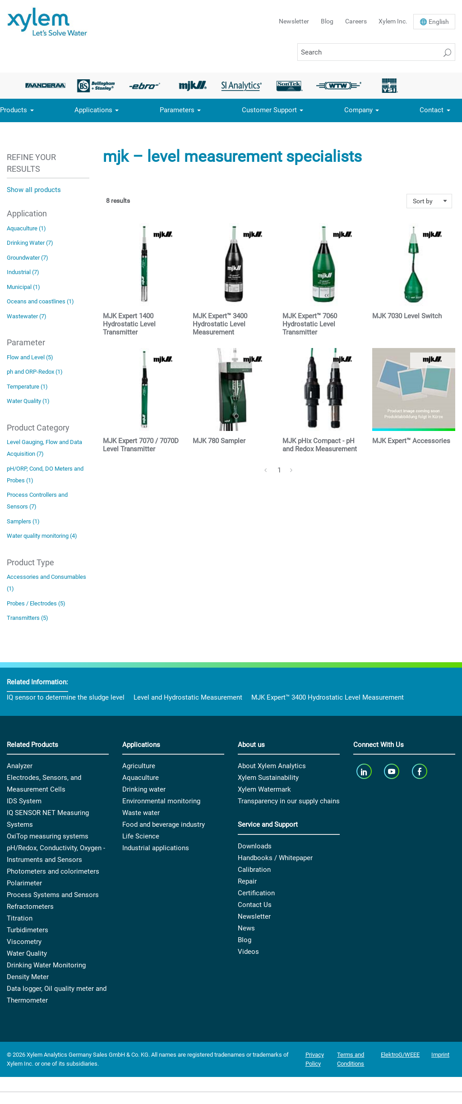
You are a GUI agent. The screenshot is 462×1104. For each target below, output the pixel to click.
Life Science (140, 836)
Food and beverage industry (163, 824)
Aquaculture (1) (26, 228)
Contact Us (255, 905)
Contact (432, 110)
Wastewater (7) (26, 316)
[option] (47, 86)
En (439, 21)
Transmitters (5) (27, 617)
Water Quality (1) (28, 401)
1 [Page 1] (279, 470)
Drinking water (144, 789)
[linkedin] (364, 771)
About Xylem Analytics (272, 766)
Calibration (254, 870)
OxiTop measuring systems (47, 836)
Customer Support (269, 110)
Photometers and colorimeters (53, 871)
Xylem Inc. (393, 21)
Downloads (255, 846)
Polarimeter (24, 883)
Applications (93, 110)
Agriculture (138, 766)
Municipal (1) (23, 287)
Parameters (177, 110)
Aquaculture (140, 778)
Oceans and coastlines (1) (40, 301)
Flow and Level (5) (30, 357)
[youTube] (392, 771)
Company (358, 110)
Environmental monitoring (161, 801)
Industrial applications (155, 848)
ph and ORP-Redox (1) (35, 371)
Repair (247, 881)
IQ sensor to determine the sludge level (66, 697)
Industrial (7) (23, 272)
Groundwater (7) (27, 257)
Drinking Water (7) (30, 242)
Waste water (141, 813)
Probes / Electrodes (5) (36, 603)
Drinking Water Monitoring (46, 965)
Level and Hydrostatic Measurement (188, 697)
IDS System (24, 801)
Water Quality (27, 953)
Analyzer (19, 766)
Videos (248, 952)
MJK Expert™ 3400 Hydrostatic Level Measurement (327, 697)
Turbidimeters (27, 930)
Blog (327, 21)
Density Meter (28, 977)
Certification (256, 893)
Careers (356, 21)
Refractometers (30, 906)
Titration (19, 918)
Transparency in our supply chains (289, 801)
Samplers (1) (23, 521)
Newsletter (294, 21)
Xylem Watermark (264, 789)
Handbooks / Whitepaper (275, 858)
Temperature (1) (27, 386)
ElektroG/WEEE (400, 1054)
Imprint (440, 1054)
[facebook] (420, 771)
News (246, 928)
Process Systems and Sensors (53, 895)
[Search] (376, 52)
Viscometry (24, 942)
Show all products (34, 190)
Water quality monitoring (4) (42, 535)
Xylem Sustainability (268, 778)
